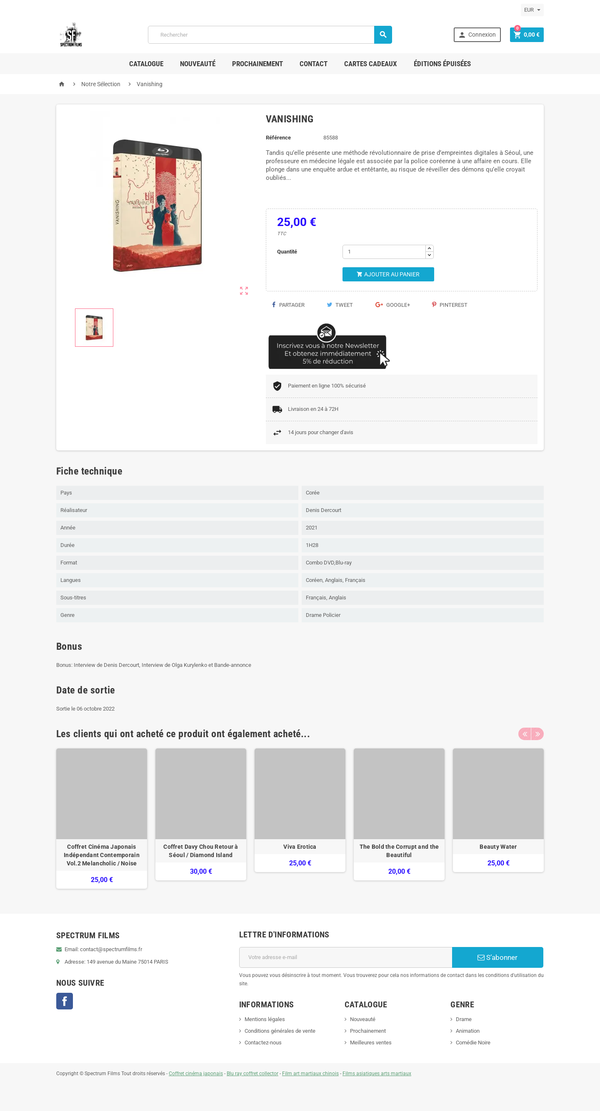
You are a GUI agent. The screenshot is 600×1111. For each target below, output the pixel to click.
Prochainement (257, 64)
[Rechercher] (270, 35)
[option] (101, 818)
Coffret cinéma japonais (196, 1073)
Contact (314, 64)
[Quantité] (384, 252)
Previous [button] (524, 734)
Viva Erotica (299, 846)
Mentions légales (265, 1019)
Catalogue (146, 64)
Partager (288, 305)
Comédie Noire (473, 1042)
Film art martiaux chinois (310, 1073)
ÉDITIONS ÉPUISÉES (442, 64)
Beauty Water (498, 846)
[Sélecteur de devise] (532, 10)
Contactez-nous (263, 1042)
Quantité (287, 252)
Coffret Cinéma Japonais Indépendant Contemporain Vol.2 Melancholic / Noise (102, 855)
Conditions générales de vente (280, 1031)
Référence (278, 137)
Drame (464, 1019)
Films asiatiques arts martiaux (376, 1073)
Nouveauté (197, 64)
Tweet (340, 305)
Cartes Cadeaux (370, 64)
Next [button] (537, 734)
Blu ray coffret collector (252, 1073)
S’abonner (498, 957)
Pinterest (450, 305)
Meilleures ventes (371, 1042)
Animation (468, 1031)
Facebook (64, 1001)
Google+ (392, 305)
